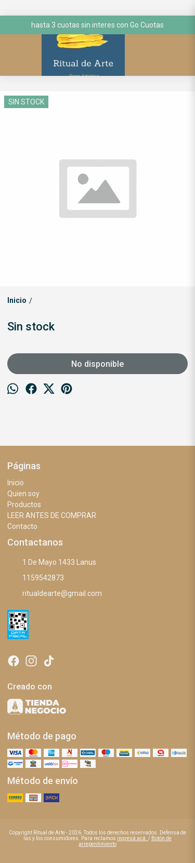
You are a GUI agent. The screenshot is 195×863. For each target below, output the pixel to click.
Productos (24, 504)
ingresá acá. (132, 838)
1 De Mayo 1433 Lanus (51, 562)
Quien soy (23, 493)
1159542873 (35, 578)
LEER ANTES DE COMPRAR (51, 515)
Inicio (15, 483)
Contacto (22, 526)
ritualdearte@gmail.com (54, 594)
